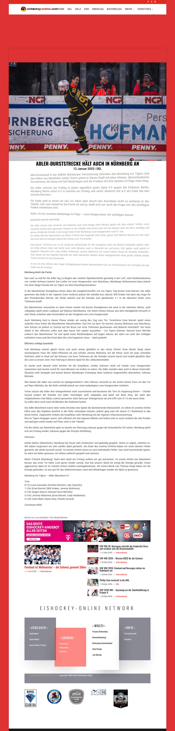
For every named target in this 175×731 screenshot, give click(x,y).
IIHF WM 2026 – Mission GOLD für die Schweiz (121, 558)
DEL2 (78, 9)
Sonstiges (144, 9)
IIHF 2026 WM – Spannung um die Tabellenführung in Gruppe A (124, 591)
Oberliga (98, 9)
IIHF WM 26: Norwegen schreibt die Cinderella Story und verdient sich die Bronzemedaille (124, 547)
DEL (69, 9)
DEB (86, 9)
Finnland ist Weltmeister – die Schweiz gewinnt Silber (55, 567)
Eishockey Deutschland (102, 643)
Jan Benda (97, 655)
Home (60, 9)
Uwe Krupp (97, 649)
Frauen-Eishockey (100, 632)
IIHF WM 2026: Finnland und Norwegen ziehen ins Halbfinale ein (122, 569)
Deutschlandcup (99, 637)
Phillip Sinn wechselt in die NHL (114, 580)
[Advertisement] (87, 31)
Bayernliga (114, 9)
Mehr (128, 9)
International (45, 571)
